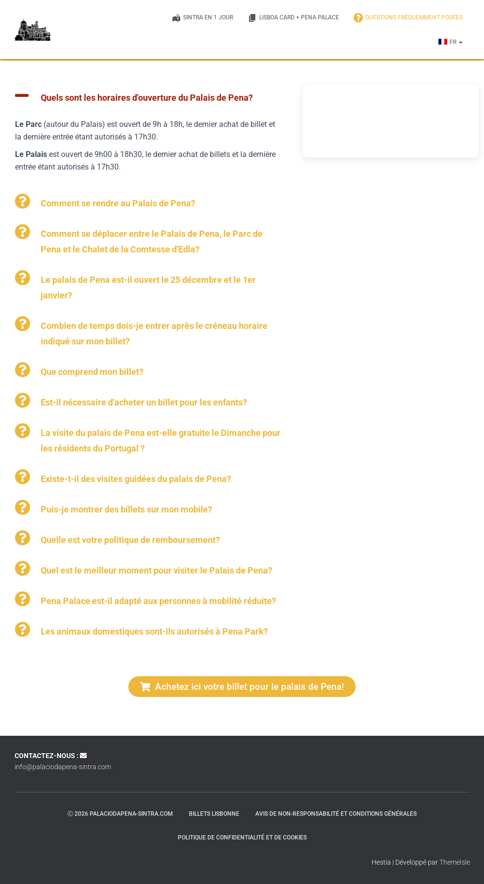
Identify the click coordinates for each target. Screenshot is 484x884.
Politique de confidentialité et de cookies (242, 837)
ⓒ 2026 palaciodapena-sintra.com (120, 813)
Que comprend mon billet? (92, 372)
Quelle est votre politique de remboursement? (130, 540)
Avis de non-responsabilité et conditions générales (336, 813)
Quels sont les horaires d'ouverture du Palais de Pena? (147, 98)
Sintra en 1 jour (202, 18)
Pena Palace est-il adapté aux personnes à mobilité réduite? (158, 601)
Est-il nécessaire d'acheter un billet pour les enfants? (144, 402)
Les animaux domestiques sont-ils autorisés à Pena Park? (154, 631)
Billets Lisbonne (214, 813)
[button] (460, 42)
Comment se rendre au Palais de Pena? (118, 203)
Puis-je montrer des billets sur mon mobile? (126, 509)
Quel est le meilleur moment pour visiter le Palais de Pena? (156, 570)
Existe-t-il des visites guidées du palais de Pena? (136, 479)
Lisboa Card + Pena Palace (293, 18)
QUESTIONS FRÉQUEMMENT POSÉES (408, 18)
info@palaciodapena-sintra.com (63, 767)
